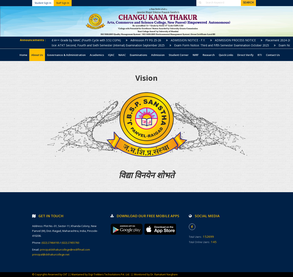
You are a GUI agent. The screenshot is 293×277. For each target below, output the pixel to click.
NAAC (122, 55)
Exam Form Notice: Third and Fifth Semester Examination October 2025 (224, 45)
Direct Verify (245, 55)
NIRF (196, 55)
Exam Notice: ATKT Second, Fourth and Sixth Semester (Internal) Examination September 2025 (104, 45)
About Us (37, 55)
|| (132, 274)
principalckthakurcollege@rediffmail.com (65, 249)
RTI (260, 55)
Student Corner (179, 55)
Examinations (138, 55)
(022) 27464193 (50, 242)
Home (23, 55)
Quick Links (226, 55)
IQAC (111, 55)
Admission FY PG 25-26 (148, 40)
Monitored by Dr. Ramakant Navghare (156, 274)
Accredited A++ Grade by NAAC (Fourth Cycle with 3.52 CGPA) (82, 40)
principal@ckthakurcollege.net (50, 254)
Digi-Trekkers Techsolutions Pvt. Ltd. (109, 274)
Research (209, 55)
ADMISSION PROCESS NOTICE (237, 40)
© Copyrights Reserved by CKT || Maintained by (60, 274)
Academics (97, 55)
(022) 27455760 (70, 242)
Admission (158, 55)
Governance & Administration (66, 55)
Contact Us (273, 55)
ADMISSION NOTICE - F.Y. (190, 40)
